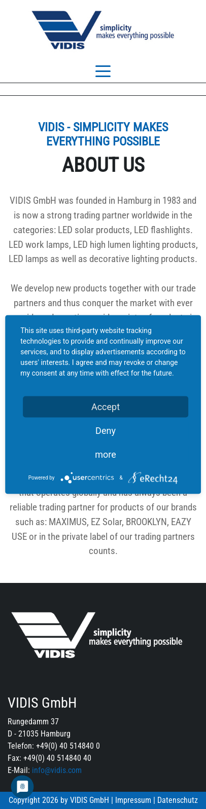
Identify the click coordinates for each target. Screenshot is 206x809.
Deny (105, 430)
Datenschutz (177, 800)
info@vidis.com (57, 770)
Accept (105, 406)
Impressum (133, 800)
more (105, 454)
